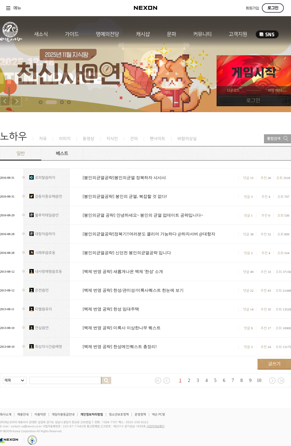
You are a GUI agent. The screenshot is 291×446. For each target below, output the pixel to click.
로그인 (273, 8)
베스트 (62, 153)
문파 (171, 34)
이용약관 (40, 414)
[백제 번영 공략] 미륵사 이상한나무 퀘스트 (122, 328)
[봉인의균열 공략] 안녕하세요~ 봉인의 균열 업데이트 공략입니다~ (143, 215)
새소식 (41, 34)
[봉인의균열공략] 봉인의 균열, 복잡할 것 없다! (125, 196)
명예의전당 (107, 34)
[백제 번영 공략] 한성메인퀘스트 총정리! (120, 346)
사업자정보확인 (156, 426)
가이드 (72, 34)
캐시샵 (143, 34)
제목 (7, 380)
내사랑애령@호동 (48, 271)
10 (259, 380)
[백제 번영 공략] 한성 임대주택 (111, 309)
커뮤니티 (202, 34)
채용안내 (23, 414)
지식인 (112, 139)
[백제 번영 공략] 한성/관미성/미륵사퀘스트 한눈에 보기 (133, 290)
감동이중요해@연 (48, 196)
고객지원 (238, 34)
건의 (134, 139)
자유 (43, 139)
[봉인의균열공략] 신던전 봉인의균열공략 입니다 (127, 253)
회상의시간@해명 (48, 347)
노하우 (13, 136)
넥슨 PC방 (158, 414)
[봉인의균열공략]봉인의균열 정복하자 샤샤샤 (124, 177)
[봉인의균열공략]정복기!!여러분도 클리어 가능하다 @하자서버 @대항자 (149, 234)
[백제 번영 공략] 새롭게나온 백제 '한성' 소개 (123, 271)
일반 (20, 153)
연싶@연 (42, 328)
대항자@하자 (45, 234)
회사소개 (5, 414)
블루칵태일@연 (47, 215)
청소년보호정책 (119, 414)
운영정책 (140, 414)
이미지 (65, 139)
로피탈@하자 (45, 178)
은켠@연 (42, 290)
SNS (267, 34)
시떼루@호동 (45, 253)
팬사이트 (157, 139)
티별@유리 (43, 309)
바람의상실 (187, 139)
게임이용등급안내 (63, 414)
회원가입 (252, 8)
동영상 (88, 139)
